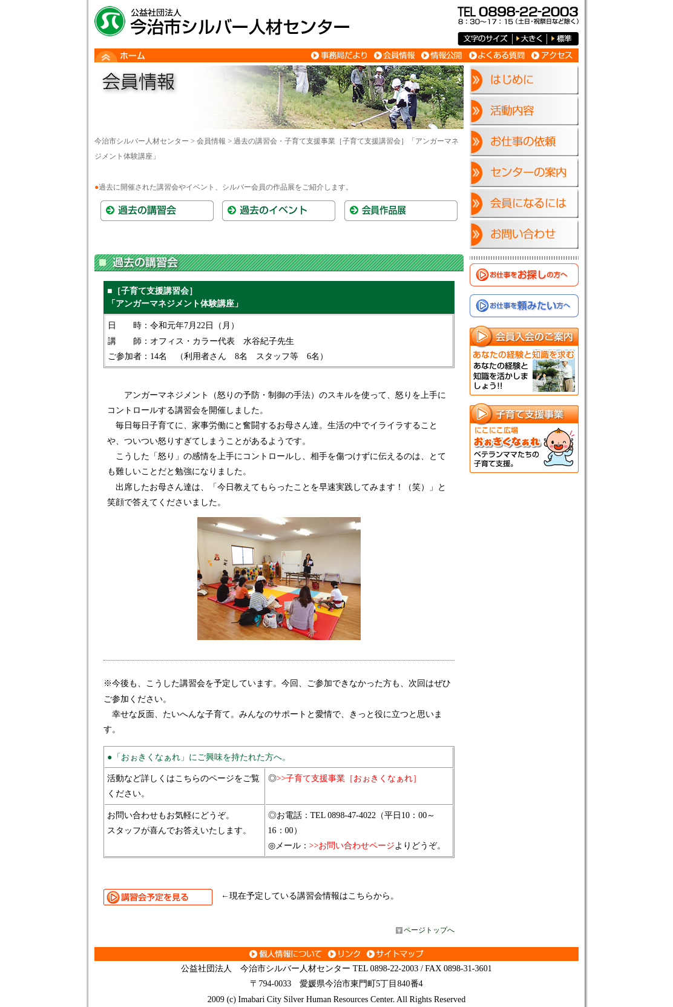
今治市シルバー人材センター (141, 141)
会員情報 (211, 141)
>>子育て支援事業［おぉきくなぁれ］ (349, 778)
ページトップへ (429, 930)
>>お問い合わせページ (352, 845)
